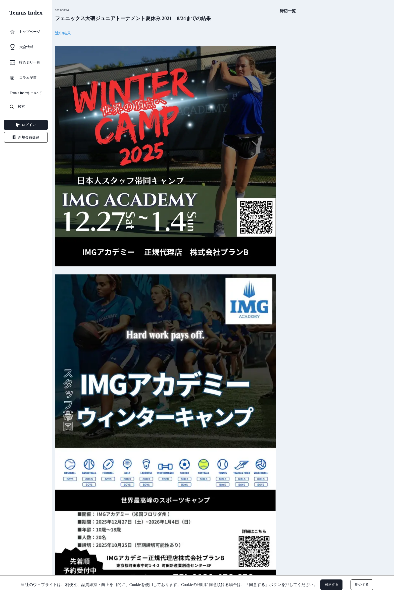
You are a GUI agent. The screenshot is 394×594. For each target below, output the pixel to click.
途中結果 (63, 33)
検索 (17, 107)
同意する (331, 584)
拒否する (362, 584)
